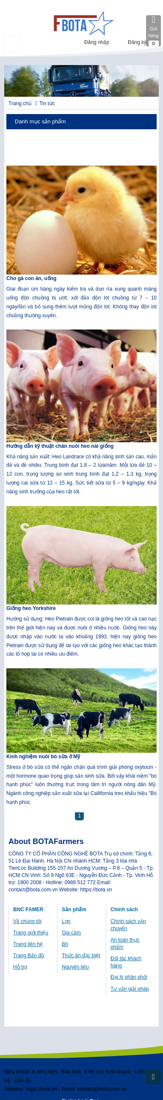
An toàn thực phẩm (125, 943)
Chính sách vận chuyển (128, 924)
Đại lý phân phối (129, 977)
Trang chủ (19, 103)
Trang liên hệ (28, 944)
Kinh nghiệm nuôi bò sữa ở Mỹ (43, 757)
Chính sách (124, 909)
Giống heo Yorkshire (31, 608)
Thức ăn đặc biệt (81, 955)
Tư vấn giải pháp (130, 989)
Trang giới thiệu (30, 933)
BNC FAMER (28, 909)
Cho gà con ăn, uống (31, 278)
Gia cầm (71, 933)
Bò (65, 944)
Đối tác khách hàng (126, 962)
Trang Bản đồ (28, 955)
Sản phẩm (74, 909)
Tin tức (47, 103)
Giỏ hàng (153, 30)
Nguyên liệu (75, 967)
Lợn (66, 921)
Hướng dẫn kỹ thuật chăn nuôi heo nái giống (59, 446)
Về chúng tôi (27, 921)
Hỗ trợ (20, 967)
